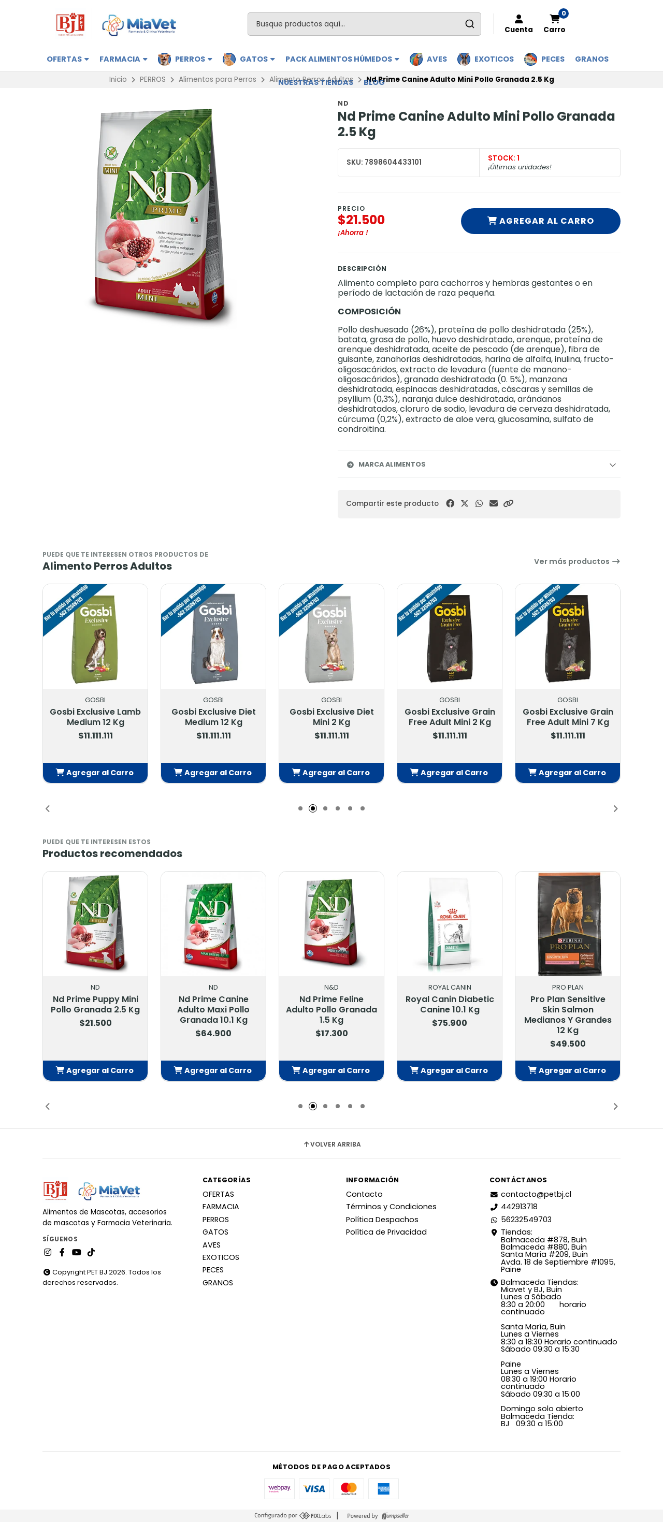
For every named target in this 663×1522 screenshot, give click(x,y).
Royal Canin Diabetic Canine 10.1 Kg (450, 1004)
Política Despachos (382, 1219)
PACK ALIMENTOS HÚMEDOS (342, 59)
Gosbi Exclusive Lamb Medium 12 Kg (95, 716)
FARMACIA (123, 59)
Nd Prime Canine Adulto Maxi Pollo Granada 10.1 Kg (213, 1009)
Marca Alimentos (386, 464)
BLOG (374, 82)
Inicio (118, 79)
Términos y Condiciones (391, 1206)
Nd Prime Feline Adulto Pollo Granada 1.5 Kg (331, 1009)
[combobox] (364, 24)
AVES (437, 59)
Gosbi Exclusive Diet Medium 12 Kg (213, 716)
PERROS (193, 59)
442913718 (513, 1206)
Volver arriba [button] (331, 1144)
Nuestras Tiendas (315, 82)
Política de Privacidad (386, 1232)
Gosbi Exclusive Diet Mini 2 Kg (332, 716)
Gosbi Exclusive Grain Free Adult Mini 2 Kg (450, 716)
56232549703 (520, 1219)
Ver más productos (577, 561)
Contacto (364, 1194)
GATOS (257, 59)
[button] (508, 503)
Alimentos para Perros (217, 79)
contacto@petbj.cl (530, 1194)
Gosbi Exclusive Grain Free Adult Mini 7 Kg (568, 716)
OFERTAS (68, 59)
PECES (553, 59)
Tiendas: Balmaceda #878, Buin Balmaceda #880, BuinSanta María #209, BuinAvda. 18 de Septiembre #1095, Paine (552, 1250)
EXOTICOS (494, 59)
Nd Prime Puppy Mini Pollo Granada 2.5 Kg (95, 1004)
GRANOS (592, 59)
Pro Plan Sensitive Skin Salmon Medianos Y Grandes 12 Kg (568, 1014)
